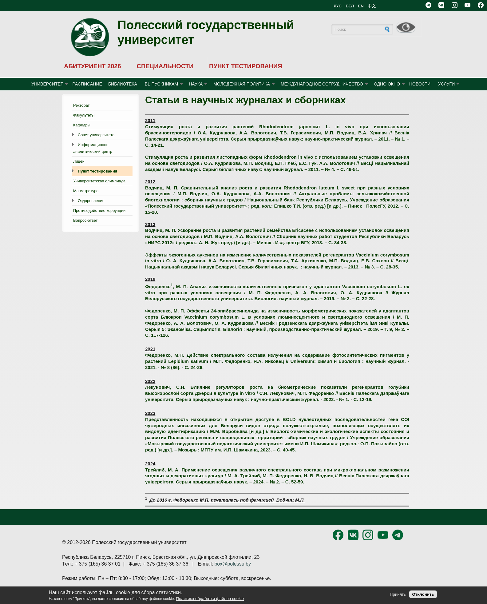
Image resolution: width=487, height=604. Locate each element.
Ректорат (81, 105)
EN (361, 6)
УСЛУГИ (446, 83)
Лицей (79, 161)
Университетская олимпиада (99, 181)
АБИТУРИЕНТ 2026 (92, 66)
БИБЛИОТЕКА (122, 83)
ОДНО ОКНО (387, 83)
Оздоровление (91, 200)
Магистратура (85, 191)
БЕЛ (350, 6)
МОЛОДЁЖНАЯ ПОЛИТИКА (241, 83)
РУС (338, 6)
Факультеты (83, 115)
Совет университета (96, 135)
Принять (398, 594)
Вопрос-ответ (85, 220)
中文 (372, 6)
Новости (419, 83)
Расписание (87, 83)
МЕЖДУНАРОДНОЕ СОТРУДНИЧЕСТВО (322, 83)
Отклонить (423, 594)
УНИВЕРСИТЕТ (47, 83)
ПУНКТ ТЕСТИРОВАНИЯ (245, 66)
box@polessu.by (232, 563)
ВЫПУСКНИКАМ (161, 83)
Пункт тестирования (97, 171)
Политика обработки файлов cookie (210, 598)
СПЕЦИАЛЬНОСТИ (165, 66)
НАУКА (196, 83)
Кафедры (81, 125)
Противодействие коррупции (99, 210)
